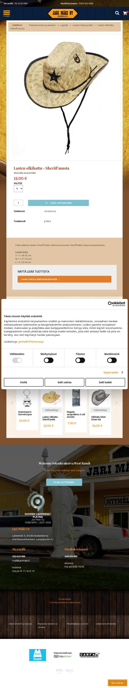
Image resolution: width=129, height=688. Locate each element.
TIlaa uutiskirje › (64, 482)
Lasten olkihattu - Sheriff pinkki (50, 418)
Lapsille (64, 25)
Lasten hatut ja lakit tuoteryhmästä (39, 279)
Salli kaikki (105, 382)
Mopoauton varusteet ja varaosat (47, 625)
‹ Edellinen (17, 25)
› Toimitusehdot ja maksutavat (64, 602)
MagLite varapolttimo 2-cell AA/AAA (76, 414)
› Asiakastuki (64, 599)
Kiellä (23, 382)
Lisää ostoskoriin (59, 202)
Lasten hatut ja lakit (83, 25)
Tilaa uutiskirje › (117, 683)
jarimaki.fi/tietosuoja (31, 341)
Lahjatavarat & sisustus (106, 623)
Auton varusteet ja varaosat (20, 623)
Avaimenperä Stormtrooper (25, 413)
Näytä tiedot (110, 372)
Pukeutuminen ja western (42, 25)
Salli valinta (65, 382)
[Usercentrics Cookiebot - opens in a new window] (110, 303)
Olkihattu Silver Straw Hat (98, 418)
